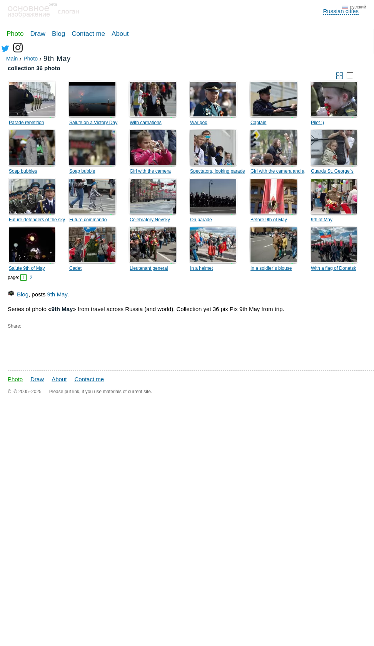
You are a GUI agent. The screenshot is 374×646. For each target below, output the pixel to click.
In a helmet (201, 268)
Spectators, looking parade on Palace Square (217, 172)
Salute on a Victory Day (93, 122)
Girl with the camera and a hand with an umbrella (277, 172)
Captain (258, 122)
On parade (201, 219)
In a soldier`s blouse (271, 268)
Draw (37, 33)
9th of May (321, 219)
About (120, 33)
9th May (57, 294)
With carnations (146, 122)
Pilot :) (317, 122)
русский (358, 7)
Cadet (75, 268)
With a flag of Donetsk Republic (333, 269)
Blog (58, 33)
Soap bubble (82, 171)
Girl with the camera (150, 171)
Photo (15, 33)
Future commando (88, 219)
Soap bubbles (23, 171)
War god (198, 122)
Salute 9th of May (27, 268)
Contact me (88, 33)
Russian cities (341, 11)
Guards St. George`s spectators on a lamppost (336, 172)
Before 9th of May (268, 219)
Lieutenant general (149, 268)
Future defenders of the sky (37, 219)
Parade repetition (26, 122)
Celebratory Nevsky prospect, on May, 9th (152, 221)
